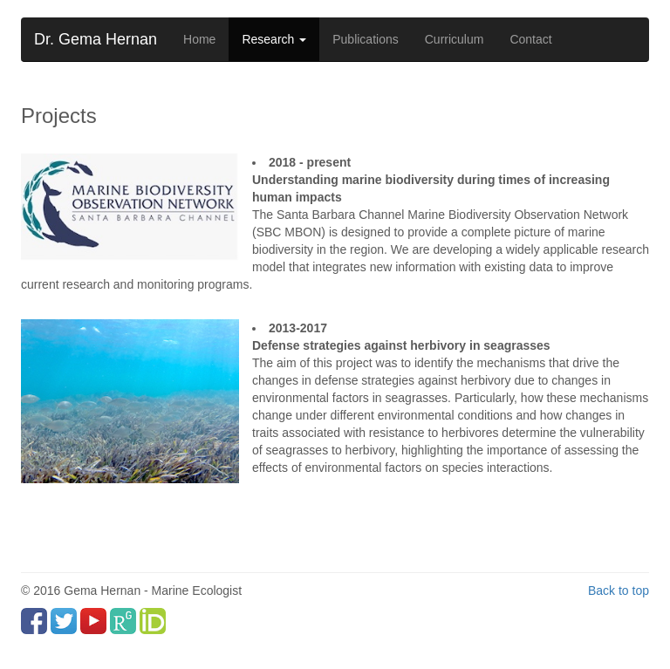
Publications (365, 39)
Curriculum (454, 39)
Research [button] (274, 39)
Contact (530, 39)
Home (199, 39)
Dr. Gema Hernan (95, 39)
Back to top (618, 590)
